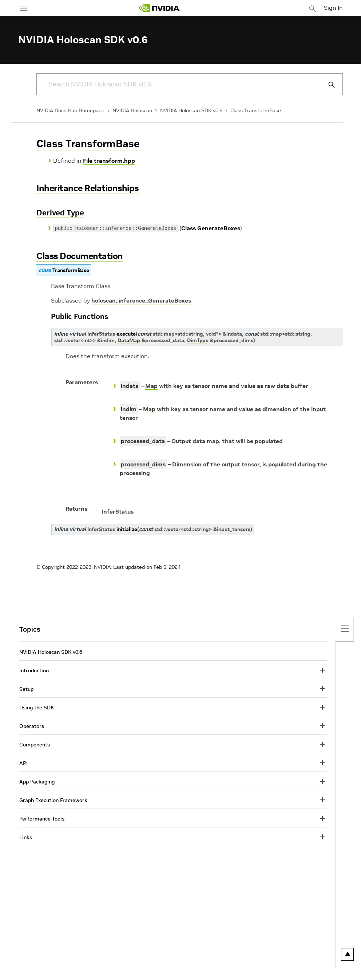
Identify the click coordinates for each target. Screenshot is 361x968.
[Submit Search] (327, 85)
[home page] (159, 8)
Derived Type (60, 213)
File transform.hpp (109, 160)
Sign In (333, 7)
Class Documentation (79, 256)
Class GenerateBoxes (210, 228)
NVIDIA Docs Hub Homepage (70, 110)
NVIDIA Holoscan (132, 110)
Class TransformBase (255, 110)
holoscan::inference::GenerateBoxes (141, 300)
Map (151, 385)
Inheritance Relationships (87, 188)
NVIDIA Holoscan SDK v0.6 (191, 110)
